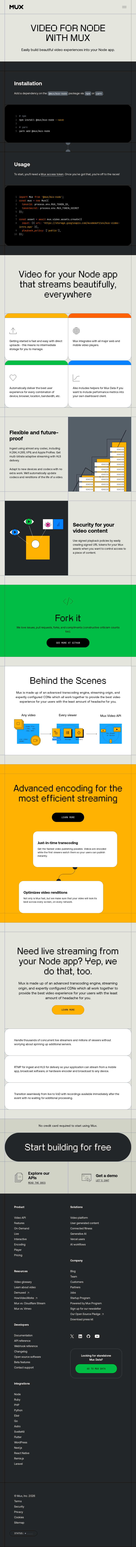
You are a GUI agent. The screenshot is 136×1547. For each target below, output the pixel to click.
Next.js (18, 1447)
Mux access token (52, 174)
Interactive (20, 1239)
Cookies (19, 1517)
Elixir (16, 1415)
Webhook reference (26, 1346)
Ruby (17, 1399)
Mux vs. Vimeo (22, 1308)
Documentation (23, 1335)
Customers (76, 1281)
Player (18, 1249)
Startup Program (80, 1297)
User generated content (84, 1223)
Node (17, 1394)
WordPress (20, 1442)
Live (16, 1233)
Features (19, 1223)
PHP (16, 1404)
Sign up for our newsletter (85, 1308)
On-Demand (21, 1228)
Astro (17, 1426)
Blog (73, 1271)
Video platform (79, 1217)
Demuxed (21, 1292)
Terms (18, 1501)
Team (73, 1276)
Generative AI (78, 1233)
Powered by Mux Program (86, 1303)
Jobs (73, 1292)
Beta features (22, 1362)
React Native (21, 1453)
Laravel (18, 1463)
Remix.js (19, 1458)
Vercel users (77, 1239)
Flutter (18, 1437)
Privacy (18, 1511)
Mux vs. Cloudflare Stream (29, 1303)
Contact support (24, 1367)
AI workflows (78, 1244)
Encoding (20, 1244)
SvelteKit (19, 1431)
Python (18, 1410)
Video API (20, 1217)
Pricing (18, 1255)
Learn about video (25, 1287)
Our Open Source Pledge (87, 1313)
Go (16, 1420)
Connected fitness (81, 1228)
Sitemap (19, 1522)
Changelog (20, 1351)
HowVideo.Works (26, 1297)
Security (19, 1506)
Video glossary (23, 1281)
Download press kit (81, 1319)
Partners (75, 1287)
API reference (22, 1340)
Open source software (27, 1356)
